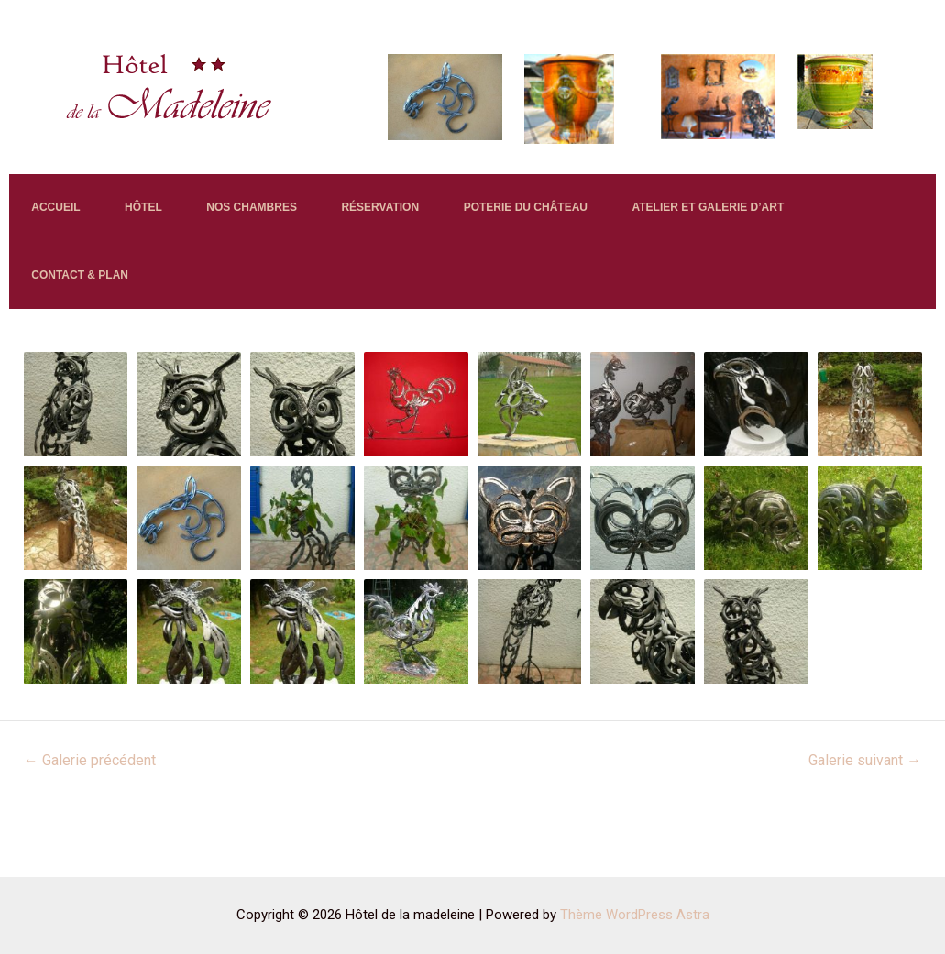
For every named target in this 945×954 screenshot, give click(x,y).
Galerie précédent (90, 835)
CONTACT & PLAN (311, 329)
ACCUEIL (67, 224)
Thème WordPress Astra (634, 914)
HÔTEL (178, 224)
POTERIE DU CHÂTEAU (630, 224)
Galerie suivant (864, 835)
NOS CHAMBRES (310, 224)
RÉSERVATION (462, 224)
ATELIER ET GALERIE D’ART (119, 329)
